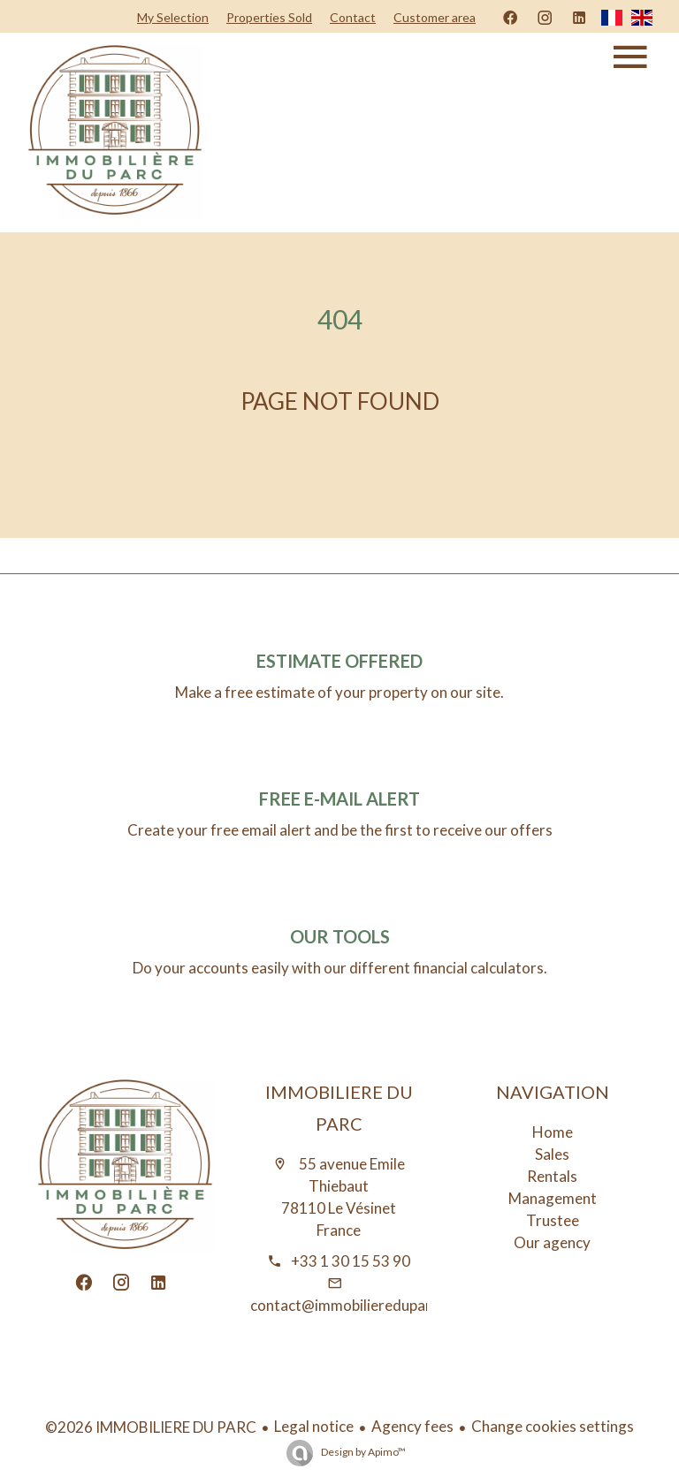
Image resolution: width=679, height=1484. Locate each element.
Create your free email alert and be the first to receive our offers (340, 830)
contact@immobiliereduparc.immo (364, 1305)
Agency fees (412, 1426)
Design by (362, 1451)
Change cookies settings (552, 1426)
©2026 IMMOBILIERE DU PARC (150, 1427)
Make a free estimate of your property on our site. (339, 692)
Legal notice (314, 1426)
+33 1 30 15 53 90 (350, 1261)
